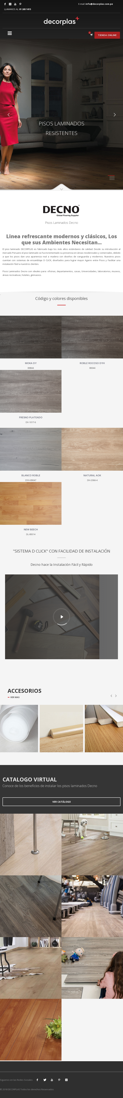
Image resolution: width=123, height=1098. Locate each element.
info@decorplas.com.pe (99, 3)
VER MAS (15, 697)
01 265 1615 (25, 9)
